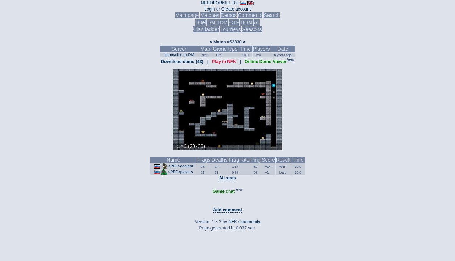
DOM (247, 22)
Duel (201, 22)
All (257, 22)
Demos (229, 15)
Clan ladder (206, 29)
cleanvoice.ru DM (179, 55)
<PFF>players (180, 172)
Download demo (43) (182, 61)
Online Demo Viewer (266, 61)
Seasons (252, 29)
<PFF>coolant (180, 166)
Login (209, 9)
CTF (234, 22)
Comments (250, 15)
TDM (222, 22)
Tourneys (230, 29)
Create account (236, 9)
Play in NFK (224, 61)
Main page (187, 15)
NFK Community (244, 221)
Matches (210, 15)
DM (212, 22)
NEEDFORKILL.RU (220, 2)
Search (272, 15)
